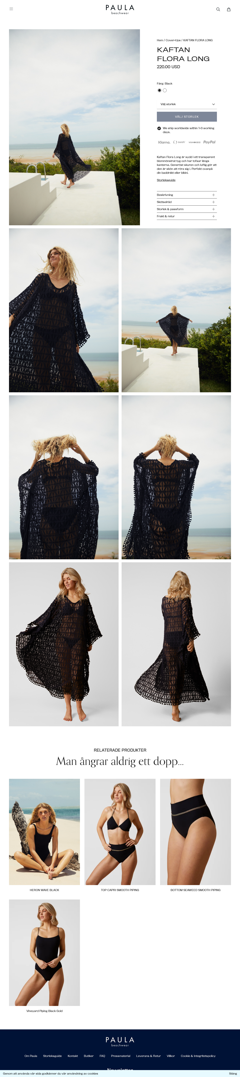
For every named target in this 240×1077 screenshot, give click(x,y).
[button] (74, 127)
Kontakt (73, 1056)
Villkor (171, 1056)
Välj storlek (187, 116)
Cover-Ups (173, 40)
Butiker (89, 1056)
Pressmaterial (120, 1056)
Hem (160, 40)
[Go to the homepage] (113, 9)
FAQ (102, 1056)
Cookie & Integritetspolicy (198, 1056)
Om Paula (31, 1056)
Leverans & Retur (148, 1056)
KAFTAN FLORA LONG (198, 40)
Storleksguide (52, 1056)
